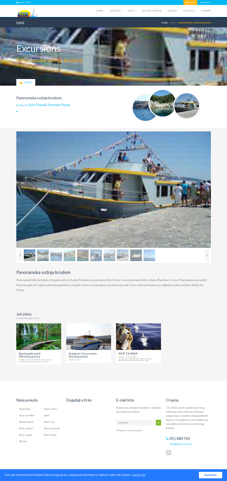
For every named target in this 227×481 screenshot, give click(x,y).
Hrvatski (205, 2)
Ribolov (23, 441)
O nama (206, 10)
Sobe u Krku (50, 408)
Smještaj (115, 10)
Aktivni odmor (151, 10)
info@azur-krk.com (181, 443)
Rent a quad (25, 434)
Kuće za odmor (27, 415)
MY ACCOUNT (23, 2)
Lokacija (189, 10)
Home (99, 10)
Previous (20, 255)
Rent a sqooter (52, 428)
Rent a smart (26, 428)
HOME (165, 23)
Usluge (172, 10)
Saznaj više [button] (139, 475)
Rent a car (49, 421)
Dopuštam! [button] (210, 475)
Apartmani (24, 408)
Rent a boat (50, 434)
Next (207, 255)
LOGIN (190, 2)
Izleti (131, 10)
